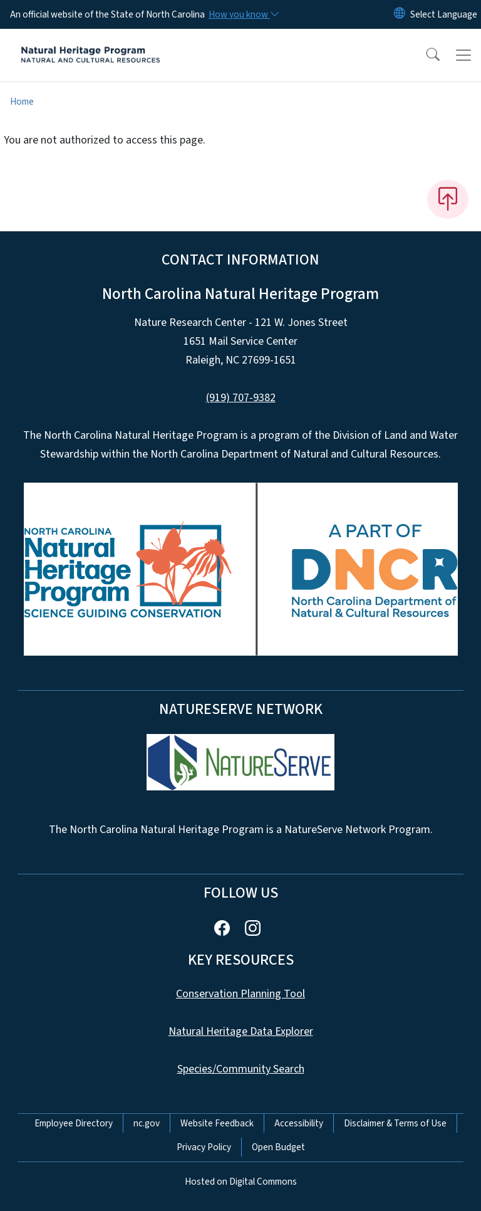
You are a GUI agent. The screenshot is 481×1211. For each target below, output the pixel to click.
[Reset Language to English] (399, 14)
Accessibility (298, 1123)
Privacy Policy (204, 1147)
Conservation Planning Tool (240, 994)
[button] (425, 55)
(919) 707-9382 (241, 398)
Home (22, 101)
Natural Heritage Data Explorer (240, 1031)
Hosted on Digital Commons (241, 1181)
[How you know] (243, 14)
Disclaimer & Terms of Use (395, 1123)
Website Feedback (217, 1123)
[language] (443, 14)
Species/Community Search (240, 1069)
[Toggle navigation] (463, 55)
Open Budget (278, 1147)
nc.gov (146, 1123)
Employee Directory (73, 1123)
